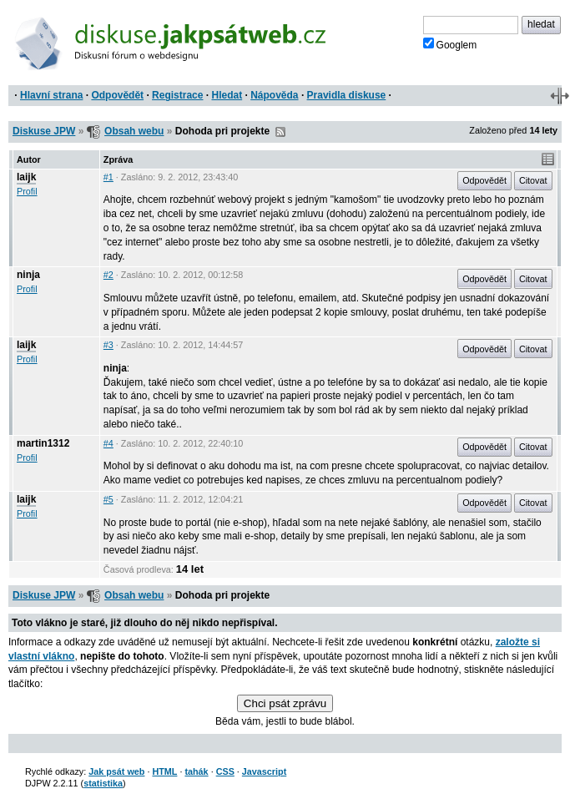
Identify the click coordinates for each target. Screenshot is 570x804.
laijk (26, 177)
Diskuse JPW (44, 131)
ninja (28, 275)
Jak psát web (116, 771)
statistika (103, 783)
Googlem (450, 44)
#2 (108, 275)
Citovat (533, 180)
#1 (108, 177)
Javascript (264, 771)
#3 (108, 345)
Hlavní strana (51, 95)
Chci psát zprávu (285, 703)
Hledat (226, 95)
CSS (225, 771)
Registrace (177, 95)
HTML (164, 771)
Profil (27, 191)
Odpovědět (117, 95)
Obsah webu (134, 131)
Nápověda (274, 95)
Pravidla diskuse (346, 95)
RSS (280, 132)
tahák (196, 771)
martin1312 (43, 443)
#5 (108, 499)
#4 (108, 443)
